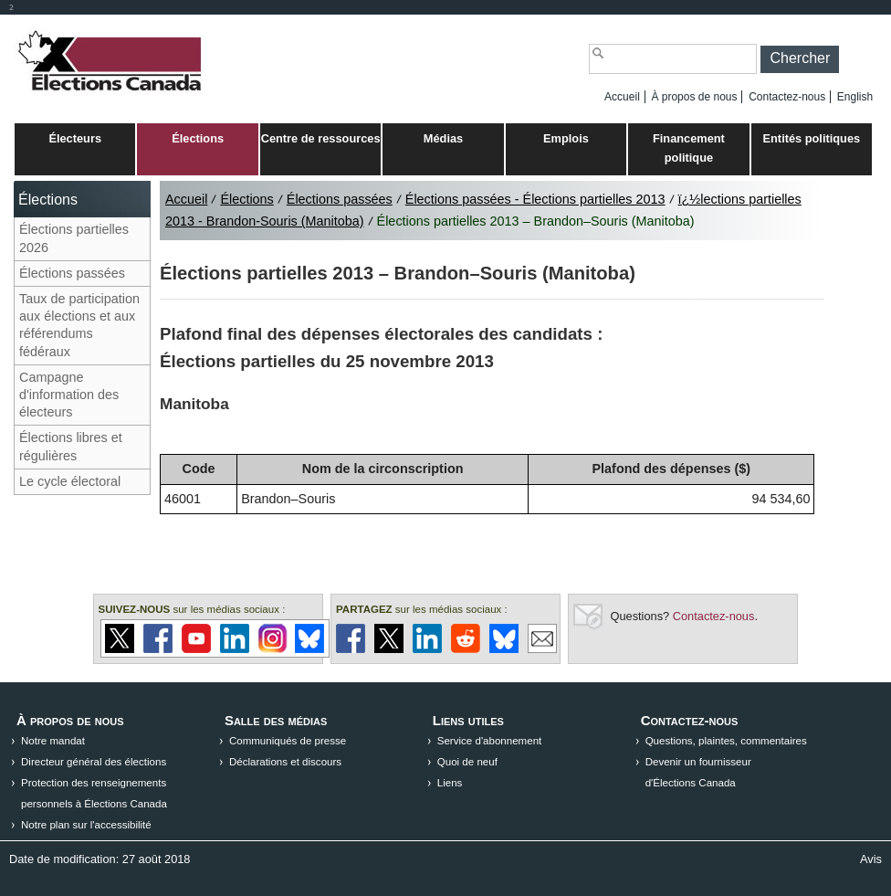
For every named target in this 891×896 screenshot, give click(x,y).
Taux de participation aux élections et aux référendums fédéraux (79, 325)
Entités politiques (812, 138)
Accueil (622, 96)
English (855, 96)
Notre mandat (53, 740)
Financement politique (689, 148)
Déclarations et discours (285, 761)
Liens (450, 782)
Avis (871, 859)
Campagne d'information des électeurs (69, 394)
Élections (198, 138)
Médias (443, 138)
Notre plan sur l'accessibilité (86, 824)
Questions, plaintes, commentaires (726, 740)
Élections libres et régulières (70, 446)
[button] (799, 59)
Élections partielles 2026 (74, 238)
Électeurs (74, 138)
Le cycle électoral (70, 481)
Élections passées (72, 273)
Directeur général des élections (93, 761)
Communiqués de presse (287, 740)
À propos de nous (694, 96)
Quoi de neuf (467, 761)
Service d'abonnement (489, 740)
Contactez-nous (787, 96)
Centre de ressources (321, 138)
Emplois (566, 138)
